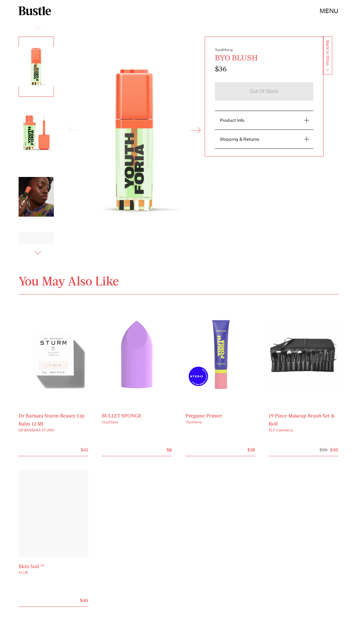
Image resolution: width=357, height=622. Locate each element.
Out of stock (264, 91)
